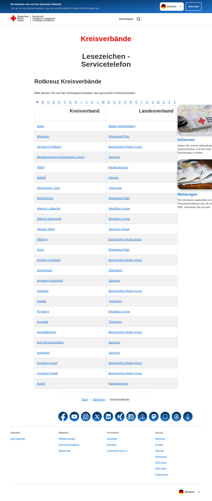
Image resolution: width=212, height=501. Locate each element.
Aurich (41, 383)
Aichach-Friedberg (49, 146)
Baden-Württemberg (122, 126)
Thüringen (115, 188)
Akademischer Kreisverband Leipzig (61, 157)
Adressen (186, 140)
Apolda (41, 301)
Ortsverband (126, 19)
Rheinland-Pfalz (119, 136)
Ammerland (44, 270)
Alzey (40, 249)
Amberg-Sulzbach (49, 260)
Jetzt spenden (17, 438)
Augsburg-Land (47, 363)
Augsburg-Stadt (47, 373)
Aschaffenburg (46, 332)
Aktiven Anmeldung (69, 444)
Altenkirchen (45, 198)
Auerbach (43, 352)
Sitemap (159, 450)
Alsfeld (41, 177)
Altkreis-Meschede (49, 218)
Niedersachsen (118, 167)
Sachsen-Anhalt (119, 229)
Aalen (40, 126)
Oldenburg (115, 270)
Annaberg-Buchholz (50, 280)
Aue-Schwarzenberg (50, 342)
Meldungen (187, 194)
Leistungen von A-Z (117, 450)
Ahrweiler (43, 136)
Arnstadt (42, 321)
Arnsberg (43, 311)
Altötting (42, 239)
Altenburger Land (48, 188)
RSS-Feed (160, 462)
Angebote (112, 438)
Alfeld (40, 167)
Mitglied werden (67, 438)
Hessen (114, 177)
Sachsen (114, 157)
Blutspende (65, 450)
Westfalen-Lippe (119, 208)
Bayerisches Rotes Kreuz (125, 146)
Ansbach (43, 291)
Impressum (161, 456)
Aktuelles (112, 444)
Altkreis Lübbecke (48, 208)
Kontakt (159, 444)
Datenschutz (161, 474)
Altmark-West (46, 229)
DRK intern (161, 468)
